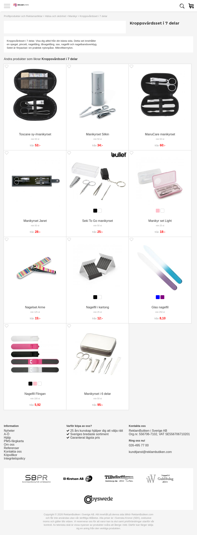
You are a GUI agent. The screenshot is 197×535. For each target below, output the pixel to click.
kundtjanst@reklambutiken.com (150, 452)
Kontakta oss (13, 451)
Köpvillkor (10, 455)
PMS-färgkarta (14, 441)
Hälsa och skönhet (55, 16)
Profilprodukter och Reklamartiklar (23, 16)
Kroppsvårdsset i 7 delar (93, 16)
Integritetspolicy (14, 458)
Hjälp (7, 437)
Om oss (9, 444)
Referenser (11, 448)
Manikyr (72, 16)
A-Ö (6, 434)
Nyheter (9, 430)
